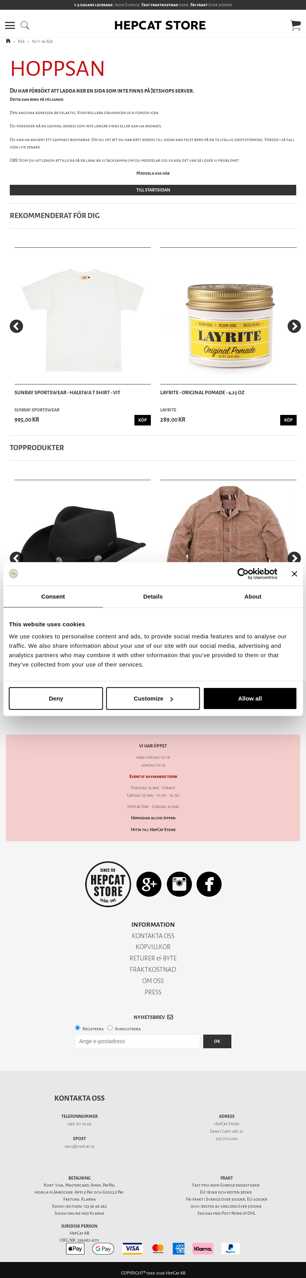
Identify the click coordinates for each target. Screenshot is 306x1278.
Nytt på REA (42, 41)
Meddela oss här (153, 173)
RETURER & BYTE (153, 958)
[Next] (294, 326)
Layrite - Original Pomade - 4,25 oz (202, 392)
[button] (10, 25)
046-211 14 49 (79, 1124)
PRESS (153, 992)
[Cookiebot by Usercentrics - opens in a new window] (243, 573)
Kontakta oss (79, 1098)
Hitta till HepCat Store (153, 830)
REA (21, 41)
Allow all (250, 698)
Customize (153, 698)
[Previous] (16, 326)
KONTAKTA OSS (153, 936)
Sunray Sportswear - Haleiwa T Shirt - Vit (67, 392)
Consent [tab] (53, 596)
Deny (56, 698)
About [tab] (252, 596)
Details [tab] (153, 596)
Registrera (93, 1029)
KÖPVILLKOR (153, 947)
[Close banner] (294, 573)
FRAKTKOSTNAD (153, 969)
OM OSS (153, 981)
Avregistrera (128, 1029)
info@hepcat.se (79, 1146)
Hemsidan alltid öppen (153, 818)
